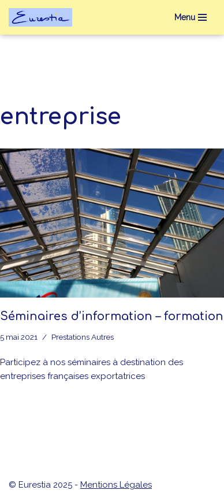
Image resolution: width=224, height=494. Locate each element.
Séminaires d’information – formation (111, 316)
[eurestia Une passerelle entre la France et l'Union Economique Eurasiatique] (43, 17)
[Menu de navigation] (190, 17)
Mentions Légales (116, 485)
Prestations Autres (82, 336)
